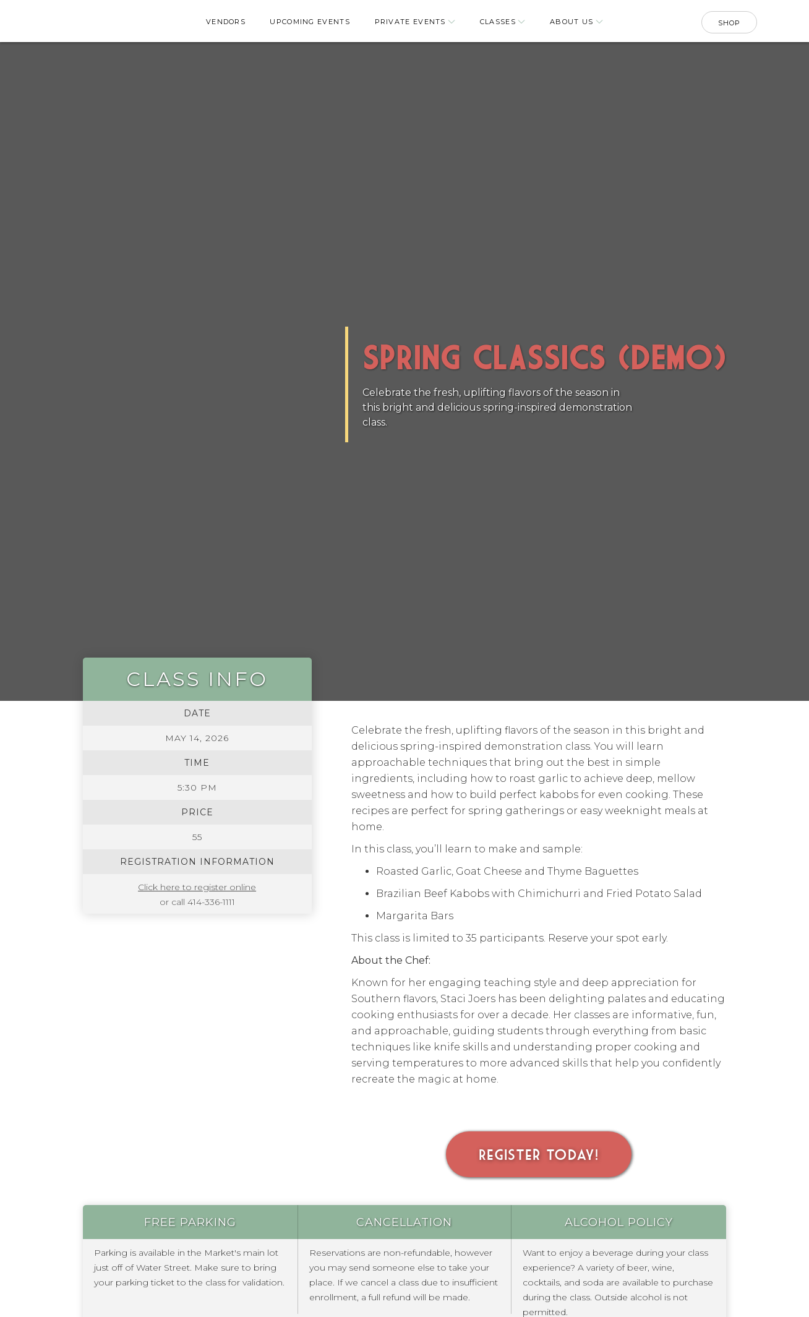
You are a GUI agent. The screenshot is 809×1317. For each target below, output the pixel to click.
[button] (414, 22)
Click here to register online (197, 887)
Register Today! (539, 1154)
